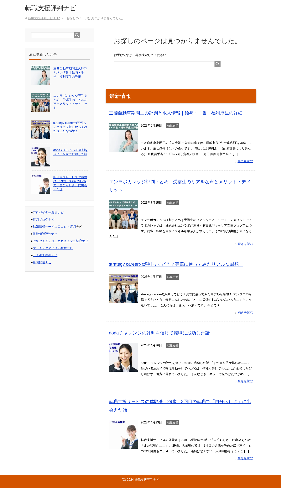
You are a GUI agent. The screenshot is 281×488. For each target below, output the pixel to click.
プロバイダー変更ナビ (48, 213)
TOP (44, 19)
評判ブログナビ (43, 220)
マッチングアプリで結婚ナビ (53, 248)
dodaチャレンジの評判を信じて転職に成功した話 (161, 333)
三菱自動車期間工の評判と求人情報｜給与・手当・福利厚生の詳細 (178, 113)
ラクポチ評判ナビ (45, 256)
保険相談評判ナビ (45, 234)
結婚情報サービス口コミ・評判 (54, 227)
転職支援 (172, 126)
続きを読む (245, 161)
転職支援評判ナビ (53, 8)
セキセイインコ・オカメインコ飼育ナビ (60, 241)
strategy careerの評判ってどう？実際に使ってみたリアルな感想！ (179, 264)
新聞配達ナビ (42, 263)
